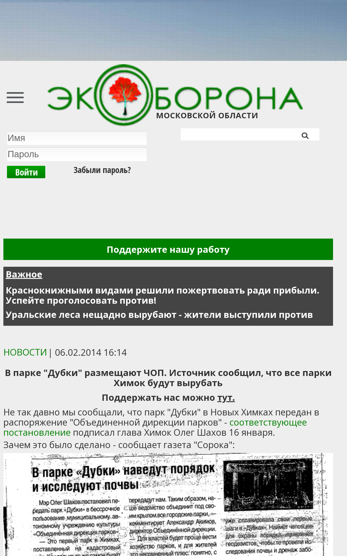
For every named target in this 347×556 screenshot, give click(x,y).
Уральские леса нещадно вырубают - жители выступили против (159, 314)
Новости (25, 352)
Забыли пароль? (102, 169)
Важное (24, 274)
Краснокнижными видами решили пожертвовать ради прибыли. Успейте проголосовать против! (162, 295)
